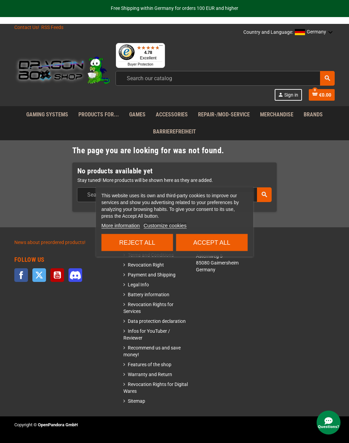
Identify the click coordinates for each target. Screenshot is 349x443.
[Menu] (161, 47)
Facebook (21, 275)
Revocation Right (146, 265)
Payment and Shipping (152, 275)
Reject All (137, 242)
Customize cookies (164, 225)
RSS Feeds (52, 27)
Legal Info (138, 285)
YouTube (57, 275)
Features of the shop (149, 365)
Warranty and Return (150, 374)
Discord (75, 275)
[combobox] (225, 78)
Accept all (211, 242)
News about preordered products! (50, 242)
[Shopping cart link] (322, 95)
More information (121, 225)
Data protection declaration (157, 321)
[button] (314, 32)
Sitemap (136, 401)
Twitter (39, 275)
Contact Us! (26, 27)
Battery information (148, 295)
